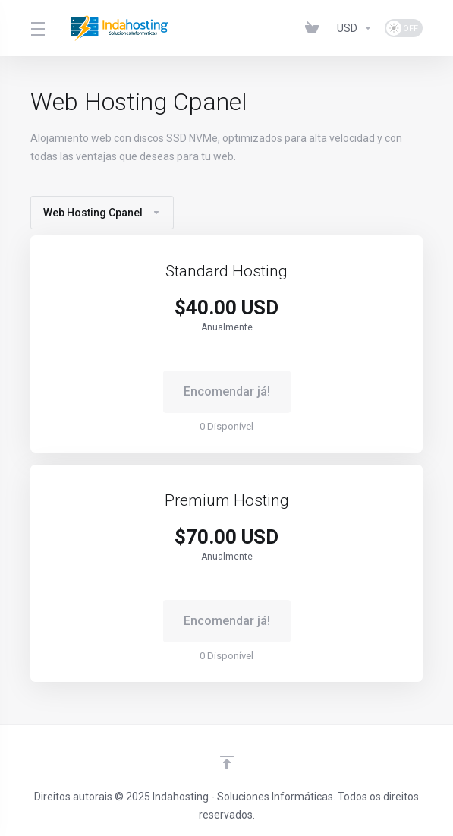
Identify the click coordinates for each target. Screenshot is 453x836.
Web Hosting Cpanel (102, 213)
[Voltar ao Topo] (227, 762)
